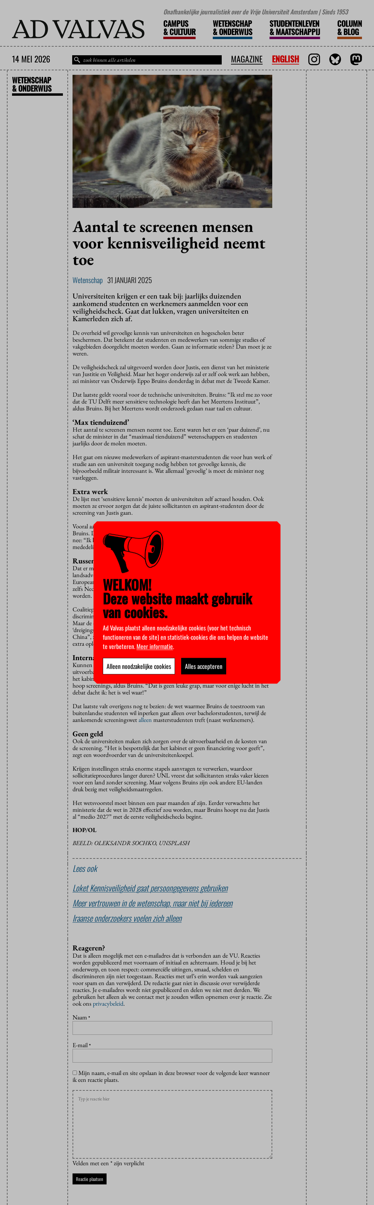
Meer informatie (154, 646)
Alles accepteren (203, 666)
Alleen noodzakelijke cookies (139, 666)
